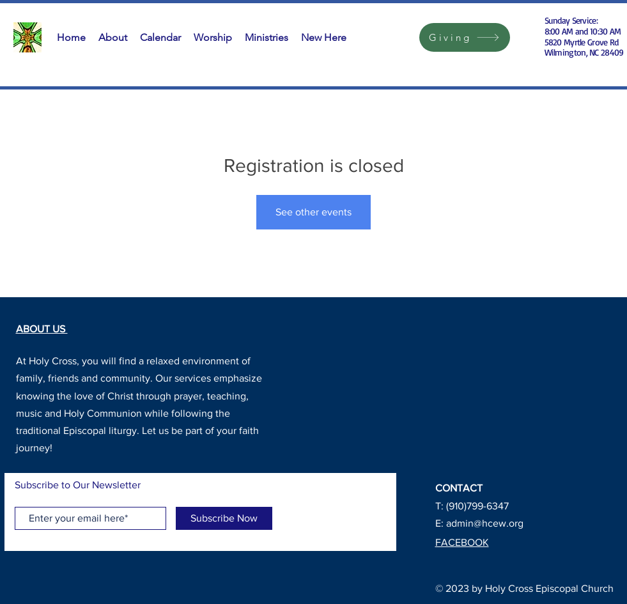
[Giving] (464, 37)
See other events (313, 211)
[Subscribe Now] (224, 518)
